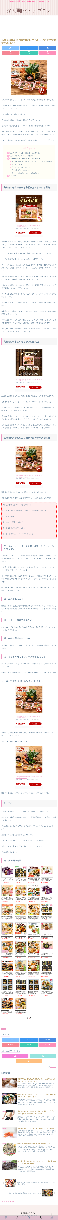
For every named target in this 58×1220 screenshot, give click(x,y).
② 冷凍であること (18, 164)
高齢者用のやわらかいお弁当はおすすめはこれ (25, 159)
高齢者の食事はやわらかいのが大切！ (22, 156)
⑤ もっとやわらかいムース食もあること (25, 173)
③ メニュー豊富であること (21, 167)
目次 (26, 148)
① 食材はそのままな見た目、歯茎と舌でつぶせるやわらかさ (32, 161)
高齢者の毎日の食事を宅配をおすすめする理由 (25, 153)
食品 (4, 1029)
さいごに (13, 176)
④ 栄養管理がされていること (22, 170)
